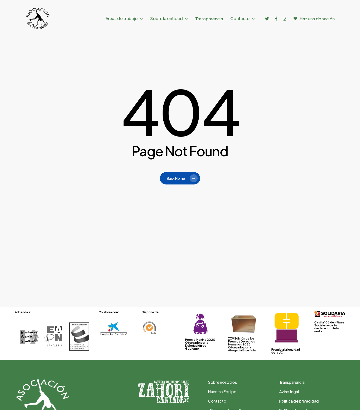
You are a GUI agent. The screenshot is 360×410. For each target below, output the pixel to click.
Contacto (217, 401)
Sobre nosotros (222, 382)
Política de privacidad (299, 401)
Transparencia (292, 382)
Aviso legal (289, 391)
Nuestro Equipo (222, 391)
